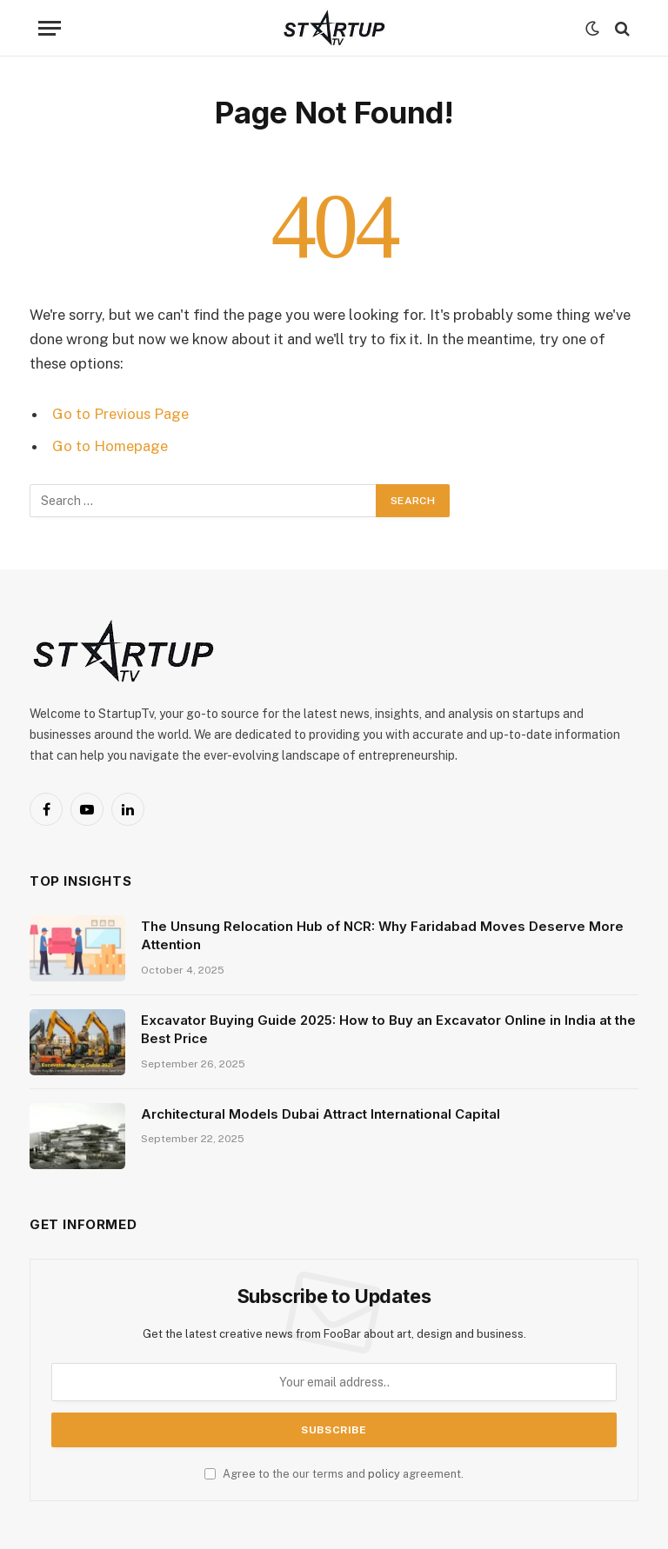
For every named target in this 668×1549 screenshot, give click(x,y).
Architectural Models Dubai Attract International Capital (320, 1114)
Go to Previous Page (120, 413)
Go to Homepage (110, 446)
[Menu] (49, 28)
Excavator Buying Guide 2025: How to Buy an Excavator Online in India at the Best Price (388, 1029)
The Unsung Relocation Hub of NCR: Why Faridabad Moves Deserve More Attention (382, 935)
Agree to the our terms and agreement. (334, 1473)
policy (384, 1473)
